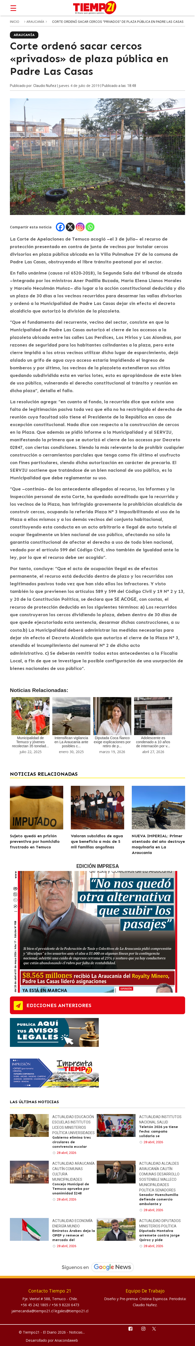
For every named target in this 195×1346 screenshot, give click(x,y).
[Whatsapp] (90, 227)
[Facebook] (60, 227)
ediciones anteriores (58, 1005)
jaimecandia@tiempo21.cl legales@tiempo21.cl (49, 1310)
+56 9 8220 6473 (65, 1304)
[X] (70, 227)
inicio (14, 22)
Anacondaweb (66, 1340)
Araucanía (35, 22)
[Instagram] (80, 227)
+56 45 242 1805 (35, 1304)
